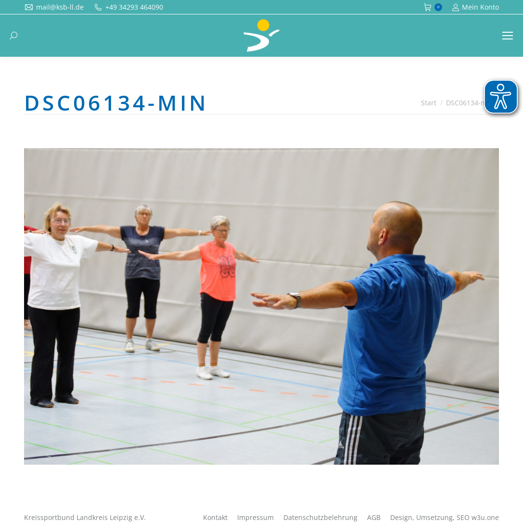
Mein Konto (475, 7)
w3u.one (485, 517)
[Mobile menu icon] (507, 35)
